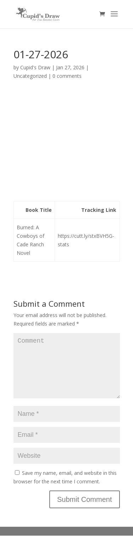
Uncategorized (30, 76)
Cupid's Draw (35, 67)
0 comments (67, 76)
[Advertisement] (66, 143)
